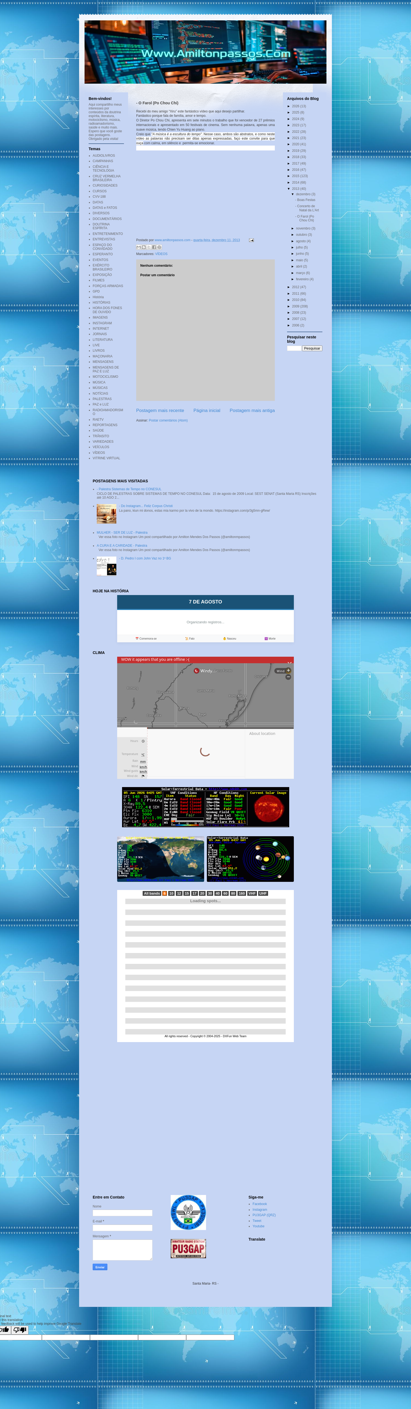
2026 (296, 106)
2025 (296, 112)
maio (300, 260)
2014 (296, 182)
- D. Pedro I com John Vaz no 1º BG (145, 558)
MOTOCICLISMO (105, 377)
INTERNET (101, 329)
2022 (296, 132)
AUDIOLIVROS (104, 156)
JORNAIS (100, 334)
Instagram (260, 1210)
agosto (301, 241)
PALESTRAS (102, 399)
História (98, 297)
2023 (296, 125)
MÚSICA (99, 382)
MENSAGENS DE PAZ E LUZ (106, 369)
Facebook (260, 1204)
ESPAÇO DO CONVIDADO (103, 247)
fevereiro (303, 279)
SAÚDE (98, 430)
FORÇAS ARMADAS (108, 286)
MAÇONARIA (103, 356)
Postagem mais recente (160, 410)
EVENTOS (100, 260)
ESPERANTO (103, 254)
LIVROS (99, 351)
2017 (296, 163)
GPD (96, 291)
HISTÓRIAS (101, 302)
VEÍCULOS (101, 447)
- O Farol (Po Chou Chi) (304, 218)
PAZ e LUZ (100, 404)
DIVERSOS (101, 213)
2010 (296, 300)
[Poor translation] (20, 1330)
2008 (296, 312)
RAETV (98, 420)
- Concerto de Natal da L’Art (307, 208)
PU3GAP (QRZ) (264, 1215)
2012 (296, 287)
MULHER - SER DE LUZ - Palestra (122, 532)
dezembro (304, 194)
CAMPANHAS (103, 161)
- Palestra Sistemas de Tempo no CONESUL (129, 489)
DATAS (98, 202)
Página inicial (207, 410)
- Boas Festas (305, 200)
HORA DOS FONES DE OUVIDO (107, 310)
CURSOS (100, 191)
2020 (296, 144)
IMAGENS (100, 317)
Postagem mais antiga (252, 410)
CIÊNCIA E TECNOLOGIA (103, 168)
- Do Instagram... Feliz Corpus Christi (146, 506)
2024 (296, 119)
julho (300, 247)
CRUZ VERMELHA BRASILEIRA (106, 178)
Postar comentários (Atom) (168, 420)
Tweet (257, 1221)
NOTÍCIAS (100, 393)
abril (299, 266)
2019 (296, 151)
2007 (296, 319)
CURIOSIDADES (105, 185)
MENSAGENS (103, 362)
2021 (296, 138)
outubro (302, 235)
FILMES (98, 280)
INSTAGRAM (102, 323)
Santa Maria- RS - (205, 1283)
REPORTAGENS (105, 425)
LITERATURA (103, 340)
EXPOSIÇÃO (102, 275)
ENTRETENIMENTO (108, 234)
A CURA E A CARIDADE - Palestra (122, 546)
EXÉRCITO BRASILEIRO (102, 267)
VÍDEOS (161, 254)
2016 (296, 170)
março (301, 273)
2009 (296, 306)
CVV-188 (99, 197)
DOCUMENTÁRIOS (107, 219)
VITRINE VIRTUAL (106, 458)
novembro (304, 228)
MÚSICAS (100, 388)
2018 (296, 157)
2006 (296, 325)
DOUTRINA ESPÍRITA (101, 226)
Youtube (258, 1226)
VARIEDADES (103, 442)
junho (300, 254)
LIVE (96, 345)
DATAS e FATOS (105, 208)
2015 (296, 176)
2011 (296, 293)
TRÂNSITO (101, 436)
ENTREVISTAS (104, 239)
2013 (296, 189)
